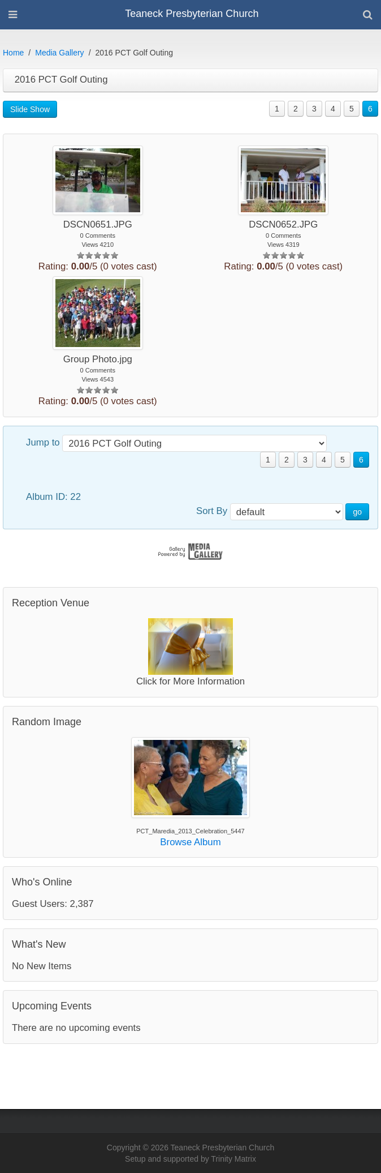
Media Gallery (59, 52)
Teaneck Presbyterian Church (191, 13)
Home (13, 52)
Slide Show (30, 109)
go (357, 511)
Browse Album (190, 842)
